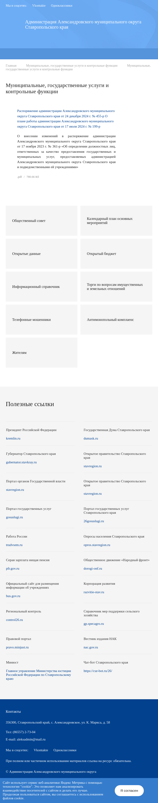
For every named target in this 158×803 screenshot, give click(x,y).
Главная (11, 65)
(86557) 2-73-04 (24, 732)
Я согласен (129, 790)
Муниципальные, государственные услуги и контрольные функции (71, 65)
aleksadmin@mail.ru (31, 739)
